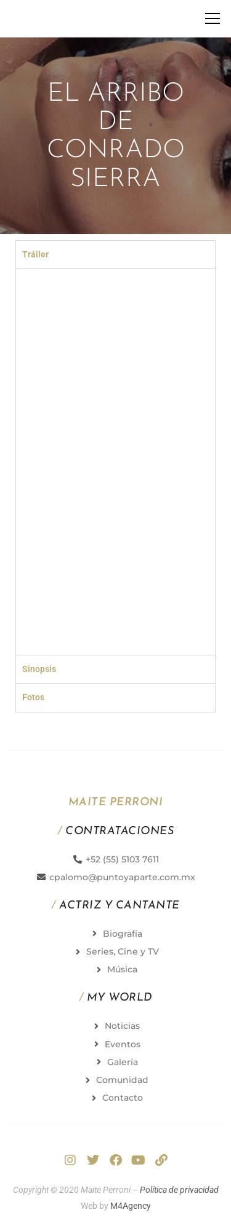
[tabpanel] (115, 461)
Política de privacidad (179, 1190)
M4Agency (130, 1206)
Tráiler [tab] (35, 254)
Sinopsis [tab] (39, 669)
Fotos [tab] (33, 697)
